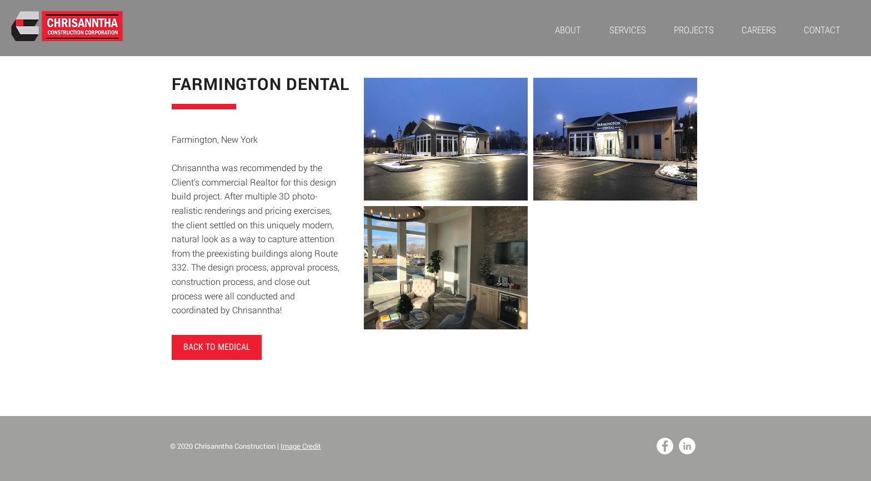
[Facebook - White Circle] (665, 446)
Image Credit (301, 446)
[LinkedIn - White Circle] (687, 446)
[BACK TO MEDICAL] (217, 347)
